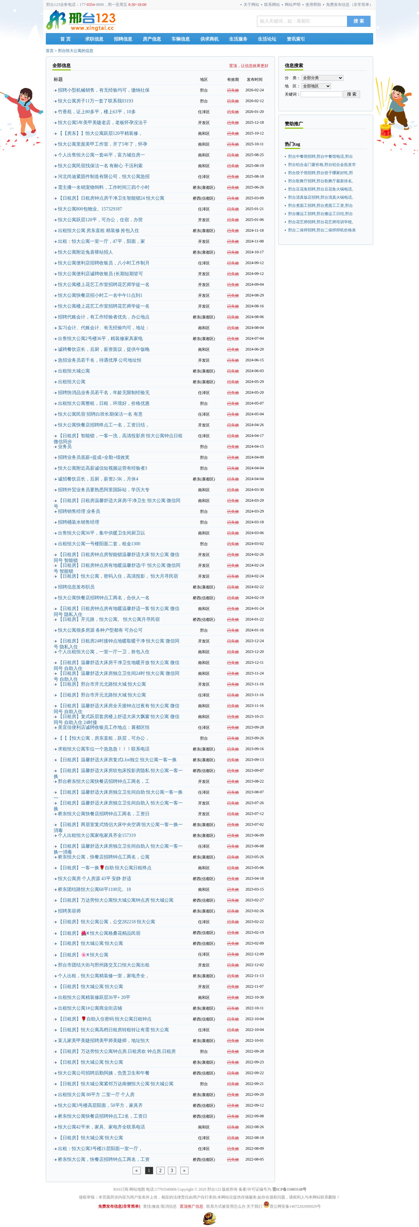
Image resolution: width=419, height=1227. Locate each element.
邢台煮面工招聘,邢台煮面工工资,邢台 (320, 205)
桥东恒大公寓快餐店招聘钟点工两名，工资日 (104, 813)
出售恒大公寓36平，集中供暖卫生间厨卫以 (101, 533)
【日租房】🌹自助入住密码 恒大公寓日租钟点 (105, 1019)
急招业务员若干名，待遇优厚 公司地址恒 (100, 360)
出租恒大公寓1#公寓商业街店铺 (90, 1008)
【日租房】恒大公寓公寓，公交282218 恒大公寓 (106, 921)
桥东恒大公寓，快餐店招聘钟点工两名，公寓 (104, 857)
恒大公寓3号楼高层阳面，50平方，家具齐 (100, 1105)
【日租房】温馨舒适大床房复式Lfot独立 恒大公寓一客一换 (117, 759)
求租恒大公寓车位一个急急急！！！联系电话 (104, 749)
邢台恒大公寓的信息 (75, 50)
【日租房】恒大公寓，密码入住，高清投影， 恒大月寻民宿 (118, 576)
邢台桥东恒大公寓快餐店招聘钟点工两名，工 (104, 781)
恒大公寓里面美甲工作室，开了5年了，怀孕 (102, 144)
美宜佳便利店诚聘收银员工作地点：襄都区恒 (104, 727)
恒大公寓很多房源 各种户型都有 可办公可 (100, 630)
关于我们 (254, 1206)
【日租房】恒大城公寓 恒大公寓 (90, 943)
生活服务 (238, 39)
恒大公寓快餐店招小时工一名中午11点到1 (100, 295)
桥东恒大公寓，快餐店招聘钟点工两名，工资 (104, 1159)
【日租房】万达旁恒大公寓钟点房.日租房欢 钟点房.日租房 (117, 1051)
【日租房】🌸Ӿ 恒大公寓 (83, 954)
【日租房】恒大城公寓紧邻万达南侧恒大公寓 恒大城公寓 (116, 1083)
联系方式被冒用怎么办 (226, 1206)
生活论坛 (267, 39)
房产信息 (152, 39)
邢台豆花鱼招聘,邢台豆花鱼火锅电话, (320, 189)
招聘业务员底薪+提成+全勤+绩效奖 (94, 457)
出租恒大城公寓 (74, 371)
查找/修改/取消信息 (160, 1206)
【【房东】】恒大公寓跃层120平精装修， (100, 133)
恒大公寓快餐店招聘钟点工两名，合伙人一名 (104, 597)
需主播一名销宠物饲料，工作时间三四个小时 (104, 187)
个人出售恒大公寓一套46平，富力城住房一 (101, 155)
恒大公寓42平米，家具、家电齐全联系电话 (101, 1127)
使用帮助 (313, 4)
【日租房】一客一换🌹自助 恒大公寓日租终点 (105, 867)
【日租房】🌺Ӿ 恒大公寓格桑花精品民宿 (99, 933)
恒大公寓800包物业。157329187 (90, 209)
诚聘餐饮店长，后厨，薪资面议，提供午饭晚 (104, 349)
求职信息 (94, 39)
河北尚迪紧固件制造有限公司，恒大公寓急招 (104, 176)
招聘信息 (123, 39)
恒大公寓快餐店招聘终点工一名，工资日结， (104, 425)
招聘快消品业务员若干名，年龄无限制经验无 (104, 392)
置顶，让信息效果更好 (248, 65)
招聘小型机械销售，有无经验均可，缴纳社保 (104, 90)
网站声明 (293, 4)
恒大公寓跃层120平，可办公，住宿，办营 (100, 219)
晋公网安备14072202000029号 (292, 1206)
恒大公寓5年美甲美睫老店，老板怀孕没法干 (102, 122)
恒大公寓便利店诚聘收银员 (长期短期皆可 (100, 273)
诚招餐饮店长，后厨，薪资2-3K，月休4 (98, 479)
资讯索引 (296, 39)
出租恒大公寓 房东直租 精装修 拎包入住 (98, 230)
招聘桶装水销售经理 (78, 522)
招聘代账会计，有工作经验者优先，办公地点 (104, 317)
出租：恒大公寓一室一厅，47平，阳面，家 (101, 241)
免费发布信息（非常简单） (349, 4)
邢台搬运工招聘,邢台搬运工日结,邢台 (320, 213)
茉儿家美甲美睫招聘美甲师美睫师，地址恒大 (104, 1040)
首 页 (65, 39)
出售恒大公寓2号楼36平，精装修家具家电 (100, 338)
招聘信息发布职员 (76, 587)
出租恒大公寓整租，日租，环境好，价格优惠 (104, 403)
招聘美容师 (69, 911)
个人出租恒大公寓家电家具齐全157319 (97, 835)
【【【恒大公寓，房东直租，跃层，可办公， (104, 738)
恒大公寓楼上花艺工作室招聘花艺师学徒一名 (104, 284)
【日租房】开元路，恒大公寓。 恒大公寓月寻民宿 (109, 619)
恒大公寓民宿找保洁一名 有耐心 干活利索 (100, 165)
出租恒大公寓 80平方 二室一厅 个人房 (96, 1094)
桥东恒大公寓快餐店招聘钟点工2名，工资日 (102, 1116)
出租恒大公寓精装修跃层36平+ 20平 (94, 997)
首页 (50, 50)
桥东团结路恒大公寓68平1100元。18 (94, 889)
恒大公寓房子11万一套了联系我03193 (95, 101)
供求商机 (209, 39)
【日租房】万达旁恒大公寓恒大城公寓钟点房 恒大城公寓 (116, 900)
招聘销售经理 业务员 (79, 511)
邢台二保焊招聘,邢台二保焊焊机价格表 (322, 230)
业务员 (65, 446)
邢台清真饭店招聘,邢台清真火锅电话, (320, 197)
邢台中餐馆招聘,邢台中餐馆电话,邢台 (320, 156)
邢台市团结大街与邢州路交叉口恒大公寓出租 (104, 965)
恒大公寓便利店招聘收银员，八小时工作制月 (104, 263)
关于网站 (251, 4)
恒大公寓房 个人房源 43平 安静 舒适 (94, 878)
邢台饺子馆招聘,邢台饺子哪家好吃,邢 (320, 173)
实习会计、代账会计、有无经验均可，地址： (104, 327)
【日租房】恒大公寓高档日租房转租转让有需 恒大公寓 (113, 1029)
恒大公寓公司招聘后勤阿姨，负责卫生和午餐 (104, 1073)
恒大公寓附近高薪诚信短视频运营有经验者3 (102, 468)
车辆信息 (181, 39)
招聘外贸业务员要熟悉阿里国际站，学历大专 (104, 489)
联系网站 (272, 4)
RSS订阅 (121, 1189)
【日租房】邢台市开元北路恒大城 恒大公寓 (102, 684)
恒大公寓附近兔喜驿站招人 (85, 252)
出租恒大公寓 (71, 381)
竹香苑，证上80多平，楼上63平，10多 (97, 111)
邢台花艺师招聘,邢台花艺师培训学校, (320, 222)
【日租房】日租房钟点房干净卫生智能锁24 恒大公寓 (111, 198)
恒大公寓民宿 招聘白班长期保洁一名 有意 (100, 414)
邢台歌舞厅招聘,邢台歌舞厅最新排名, (320, 181)
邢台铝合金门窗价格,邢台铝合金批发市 (322, 164)
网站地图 (137, 1189)
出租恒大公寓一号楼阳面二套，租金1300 (99, 543)
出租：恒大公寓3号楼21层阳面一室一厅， (100, 1148)
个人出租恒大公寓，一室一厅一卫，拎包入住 (104, 651)
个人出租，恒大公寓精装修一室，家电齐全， (104, 975)
